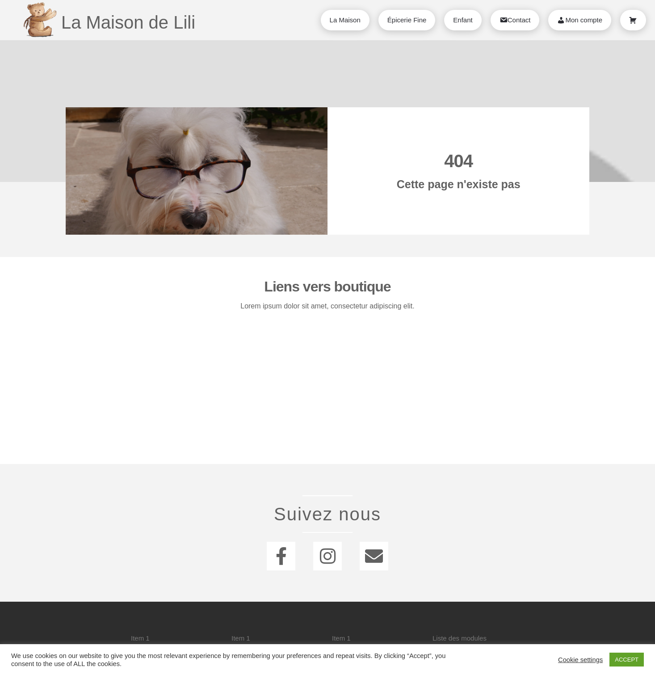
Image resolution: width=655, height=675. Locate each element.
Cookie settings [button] (580, 659)
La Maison (345, 20)
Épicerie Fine (407, 20)
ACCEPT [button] (626, 659)
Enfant (462, 20)
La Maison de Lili (128, 22)
